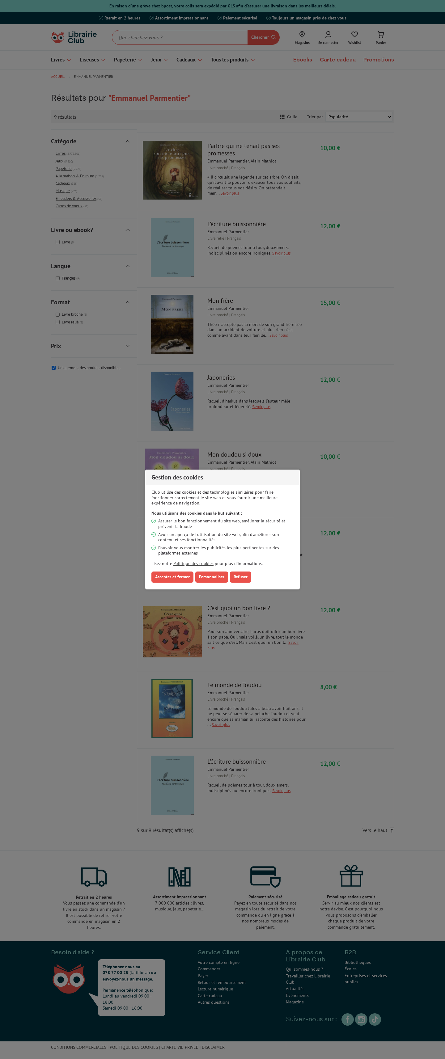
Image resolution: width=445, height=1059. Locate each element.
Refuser (241, 577)
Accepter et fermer (172, 577)
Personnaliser (211, 577)
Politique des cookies (193, 563)
